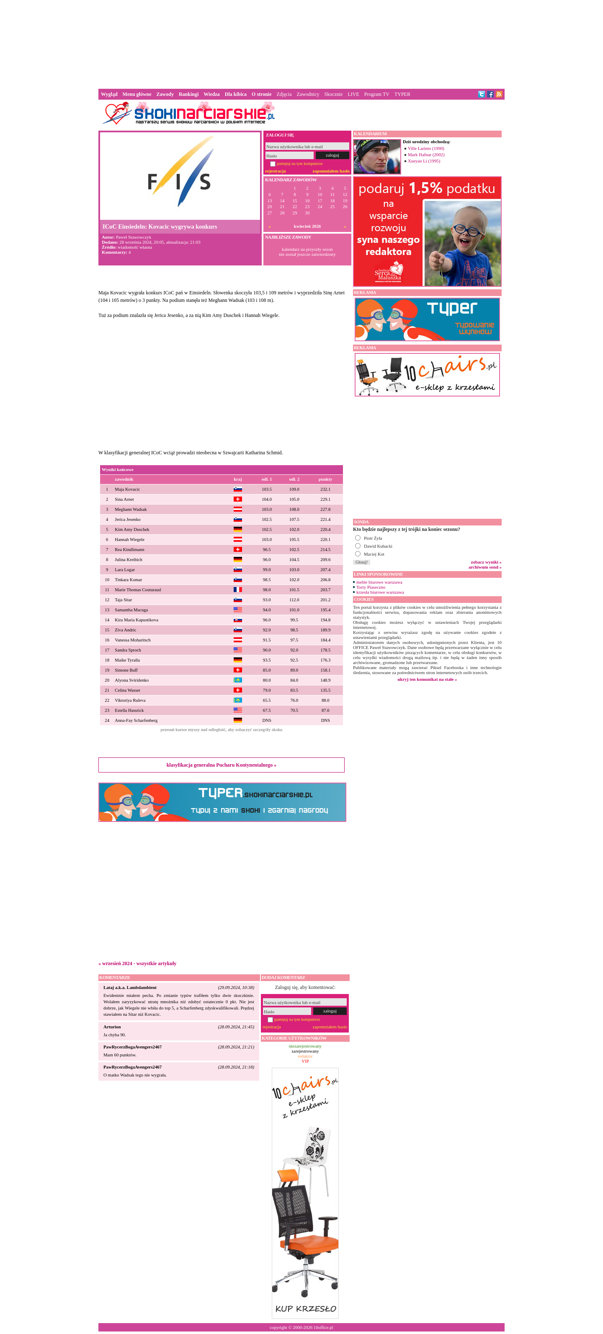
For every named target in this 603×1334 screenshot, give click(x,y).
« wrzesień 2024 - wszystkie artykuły (137, 963)
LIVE (353, 94)
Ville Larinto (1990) (426, 148)
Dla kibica (236, 94)
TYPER (402, 94)
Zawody (165, 94)
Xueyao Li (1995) (424, 160)
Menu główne (137, 94)
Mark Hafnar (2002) (426, 154)
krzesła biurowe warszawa (380, 592)
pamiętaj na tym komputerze (300, 163)
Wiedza (211, 94)
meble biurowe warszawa (379, 582)
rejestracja (275, 170)
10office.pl (323, 1327)
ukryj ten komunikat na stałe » (427, 679)
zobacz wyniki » (486, 561)
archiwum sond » (485, 566)
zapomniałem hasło (331, 170)
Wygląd (109, 94)
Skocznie (333, 94)
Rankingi (188, 94)
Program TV (376, 94)
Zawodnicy (308, 94)
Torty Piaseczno (370, 587)
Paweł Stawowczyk (133, 237)
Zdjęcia (284, 94)
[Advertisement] (301, 43)
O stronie (261, 94)
